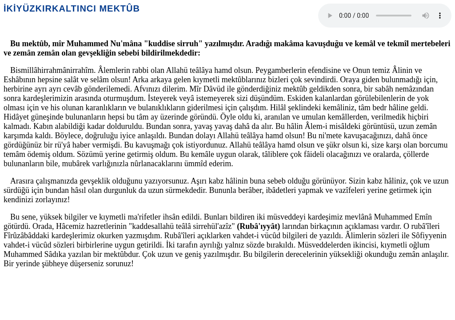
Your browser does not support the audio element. (384, 16)
